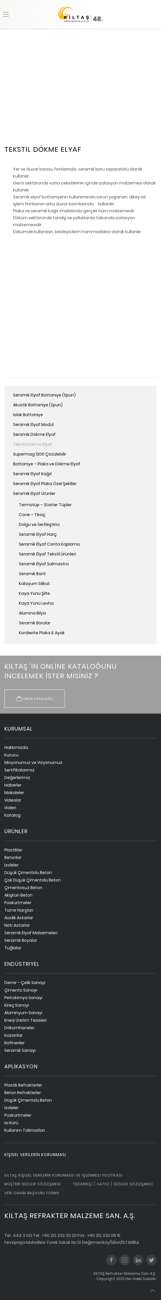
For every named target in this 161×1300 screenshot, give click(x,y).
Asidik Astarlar (18, 918)
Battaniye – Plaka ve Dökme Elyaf (46, 464)
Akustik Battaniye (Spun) (38, 405)
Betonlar (12, 857)
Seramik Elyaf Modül (33, 424)
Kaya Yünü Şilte (34, 593)
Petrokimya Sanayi (23, 998)
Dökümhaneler (19, 1028)
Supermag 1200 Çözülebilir (39, 454)
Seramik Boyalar (20, 940)
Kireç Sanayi (16, 1005)
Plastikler (13, 850)
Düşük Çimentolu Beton (28, 872)
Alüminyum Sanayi (23, 1013)
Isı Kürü (11, 1123)
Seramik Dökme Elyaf (34, 434)
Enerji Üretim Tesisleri (25, 1020)
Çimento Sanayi (20, 990)
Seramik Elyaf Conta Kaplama (49, 544)
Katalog (12, 815)
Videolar (12, 800)
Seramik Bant (32, 574)
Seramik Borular (34, 623)
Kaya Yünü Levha (36, 603)
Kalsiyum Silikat (34, 583)
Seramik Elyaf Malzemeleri (30, 933)
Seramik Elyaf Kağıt (32, 474)
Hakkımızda (16, 747)
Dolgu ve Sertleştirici (39, 524)
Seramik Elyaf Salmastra (44, 564)
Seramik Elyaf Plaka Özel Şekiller (45, 484)
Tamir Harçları (18, 910)
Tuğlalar (12, 948)
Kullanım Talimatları (24, 1130)
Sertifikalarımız (19, 770)
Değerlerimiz (17, 777)
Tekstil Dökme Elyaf (32, 444)
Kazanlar (13, 1035)
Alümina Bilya (32, 613)
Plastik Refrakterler (23, 1085)
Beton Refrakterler (22, 1093)
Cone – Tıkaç (32, 515)
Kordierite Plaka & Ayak (42, 633)
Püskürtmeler (17, 903)
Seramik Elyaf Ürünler (34, 493)
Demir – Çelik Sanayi (24, 982)
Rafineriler (14, 1043)
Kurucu (11, 755)
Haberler (12, 785)
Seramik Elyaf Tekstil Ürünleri (47, 554)
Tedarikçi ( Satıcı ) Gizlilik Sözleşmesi (113, 1184)
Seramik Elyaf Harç (38, 534)
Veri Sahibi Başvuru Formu (31, 1193)
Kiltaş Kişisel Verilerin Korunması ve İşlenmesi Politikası (63, 1175)
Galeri (10, 808)
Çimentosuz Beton (23, 888)
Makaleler (14, 793)
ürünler (16, 831)
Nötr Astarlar (17, 925)
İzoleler (11, 865)
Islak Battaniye (28, 415)
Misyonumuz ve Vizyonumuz (33, 762)
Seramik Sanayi (20, 1050)
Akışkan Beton (18, 895)
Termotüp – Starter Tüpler (45, 505)
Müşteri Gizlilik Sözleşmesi (32, 1184)
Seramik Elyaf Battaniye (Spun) (44, 395)
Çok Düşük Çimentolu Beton (32, 880)
